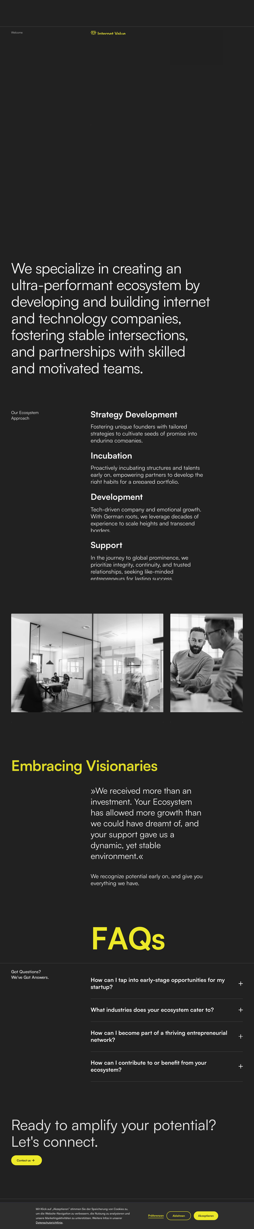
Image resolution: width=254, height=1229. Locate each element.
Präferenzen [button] (156, 1215)
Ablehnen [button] (179, 1215)
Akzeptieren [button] (206, 1215)
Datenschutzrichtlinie (49, 1222)
